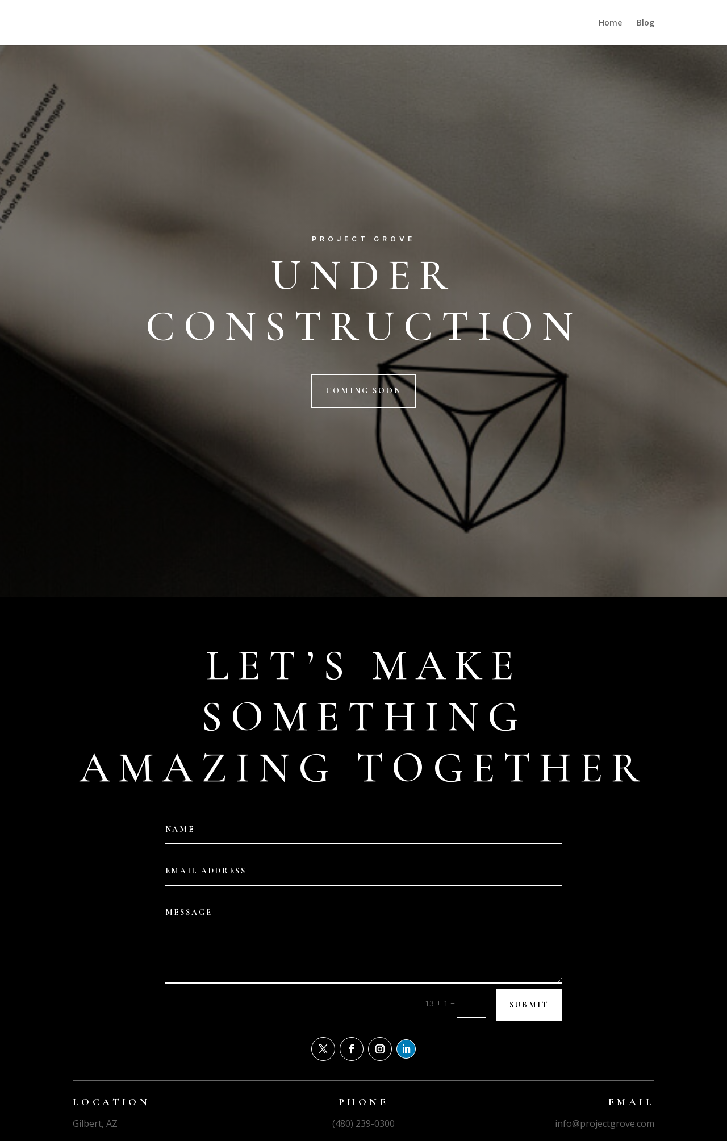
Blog (645, 23)
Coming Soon (364, 390)
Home (610, 23)
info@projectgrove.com (604, 1123)
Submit (529, 1005)
